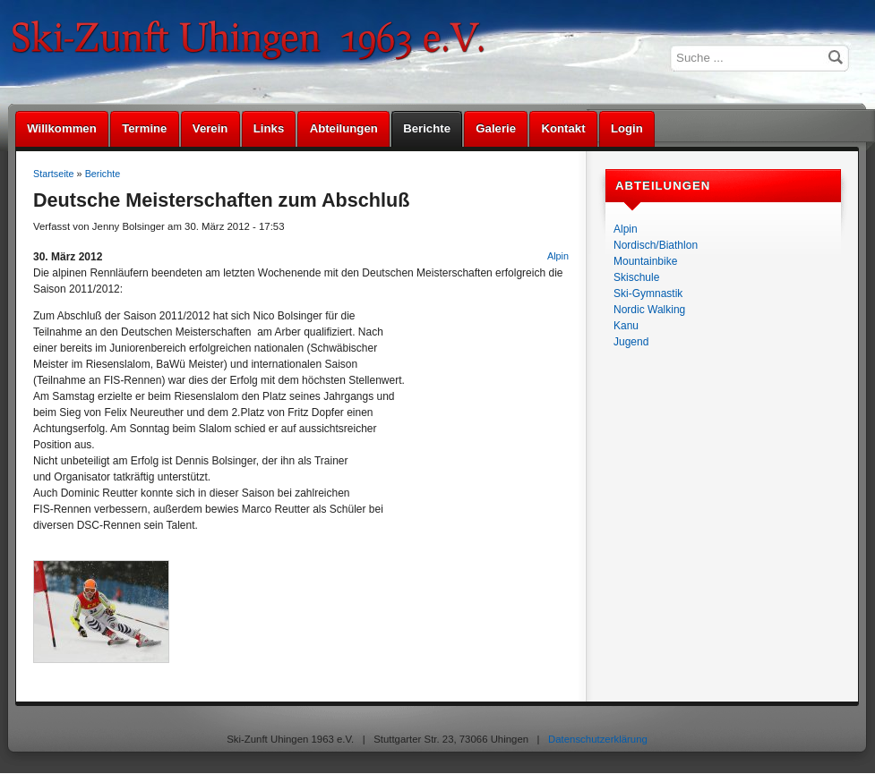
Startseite (53, 173)
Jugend (630, 342)
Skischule (636, 277)
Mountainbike (645, 261)
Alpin (625, 229)
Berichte (426, 128)
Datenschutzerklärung (598, 739)
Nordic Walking (649, 309)
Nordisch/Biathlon (655, 245)
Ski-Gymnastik (647, 293)
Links (268, 128)
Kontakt (563, 128)
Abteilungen (344, 128)
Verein (210, 128)
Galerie (496, 128)
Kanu (626, 325)
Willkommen (62, 128)
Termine (144, 128)
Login (627, 128)
